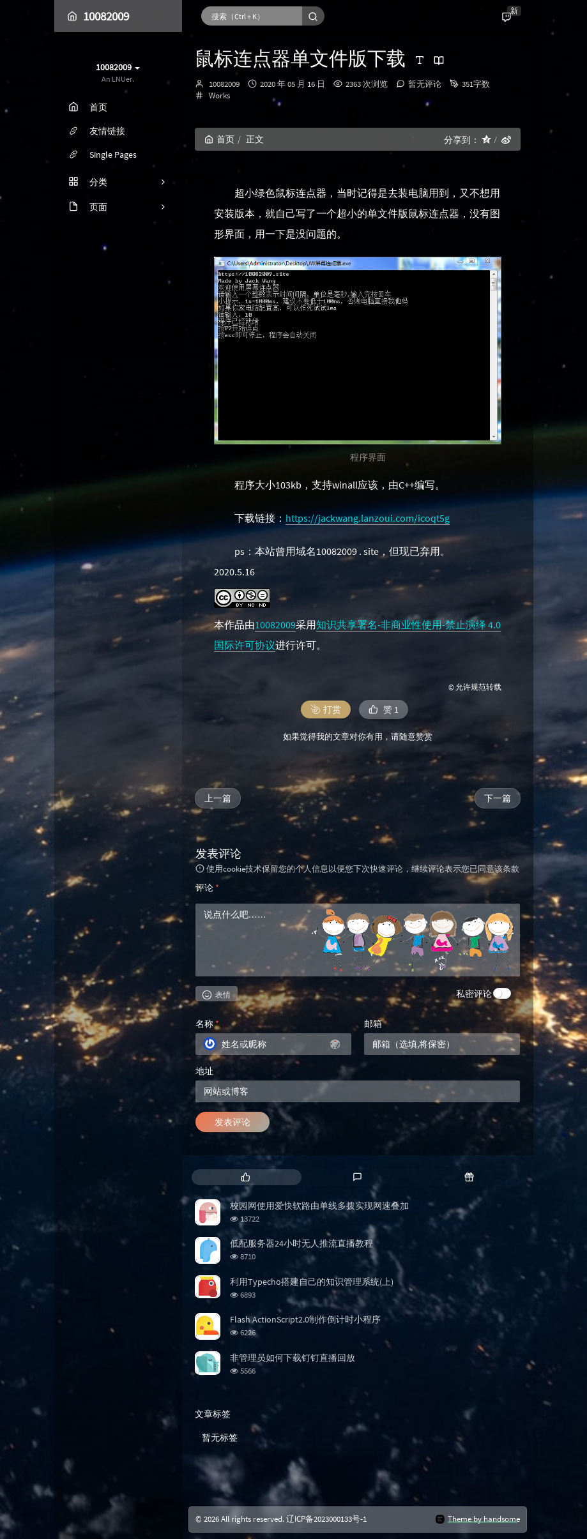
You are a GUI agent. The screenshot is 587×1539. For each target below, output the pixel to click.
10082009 (224, 84)
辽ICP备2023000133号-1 (326, 1518)
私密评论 (474, 993)
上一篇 (217, 798)
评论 (207, 887)
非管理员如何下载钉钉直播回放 (292, 1357)
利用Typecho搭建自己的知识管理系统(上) (311, 1281)
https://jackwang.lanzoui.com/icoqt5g (368, 518)
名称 (207, 1023)
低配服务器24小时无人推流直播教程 (301, 1243)
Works (219, 95)
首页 (219, 139)
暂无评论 (424, 84)
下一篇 (497, 798)
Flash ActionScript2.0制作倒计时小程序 (305, 1319)
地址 (204, 1071)
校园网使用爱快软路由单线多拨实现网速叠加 (319, 1205)
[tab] (246, 1177)
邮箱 (373, 1023)
